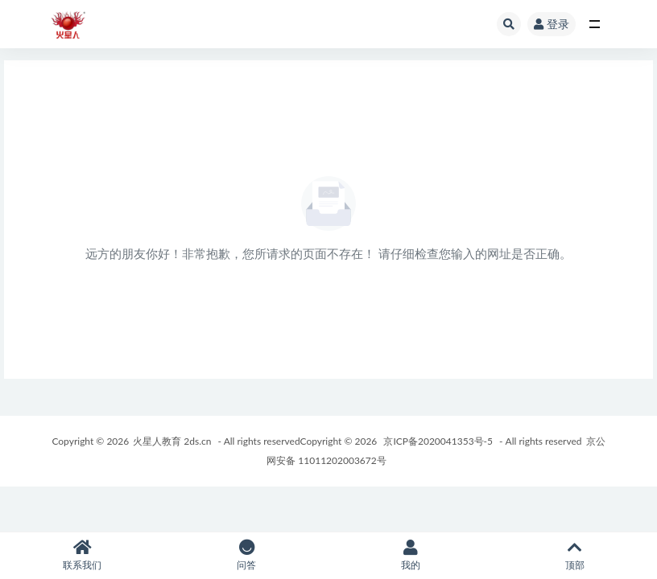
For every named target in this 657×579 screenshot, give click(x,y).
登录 (551, 24)
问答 (246, 555)
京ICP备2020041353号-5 (438, 441)
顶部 (575, 555)
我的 (410, 555)
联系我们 (82, 555)
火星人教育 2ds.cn (172, 441)
